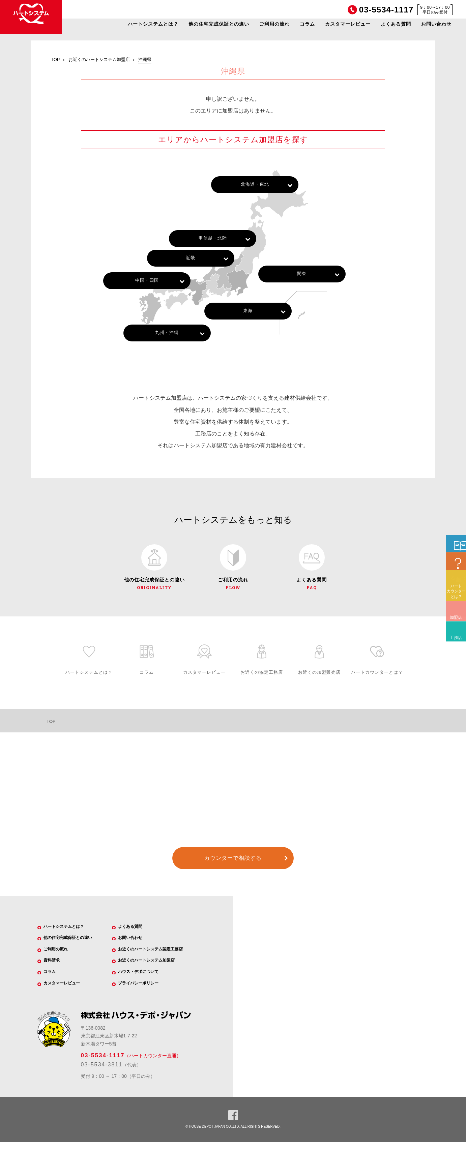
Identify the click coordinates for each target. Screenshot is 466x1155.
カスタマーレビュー (348, 24)
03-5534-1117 (103, 1068)
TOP (55, 59)
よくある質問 (396, 24)
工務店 (454, 682)
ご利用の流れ (274, 24)
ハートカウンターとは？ (456, 641)
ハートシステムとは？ (153, 24)
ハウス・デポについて (144, 982)
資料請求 (55, 970)
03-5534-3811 (102, 1077)
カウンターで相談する (233, 864)
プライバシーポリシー (144, 995)
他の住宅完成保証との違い (218, 24)
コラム (307, 24)
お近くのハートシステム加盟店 (99, 59)
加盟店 (454, 662)
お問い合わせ (436, 24)
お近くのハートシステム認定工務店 (158, 958)
